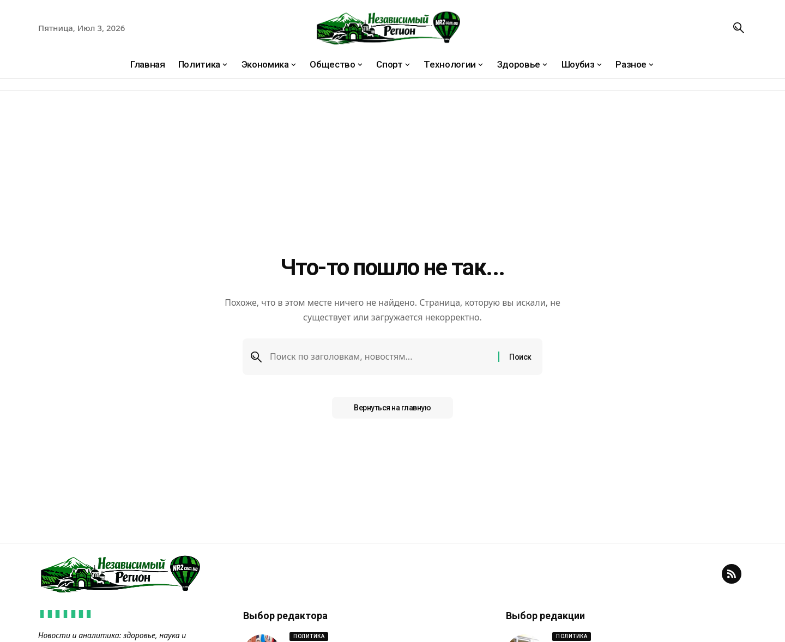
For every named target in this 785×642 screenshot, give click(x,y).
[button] (738, 27)
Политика (308, 636)
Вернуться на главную (392, 407)
